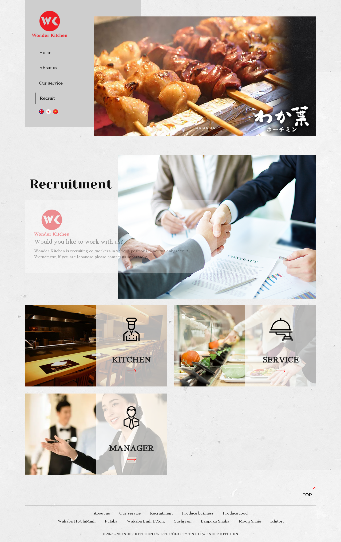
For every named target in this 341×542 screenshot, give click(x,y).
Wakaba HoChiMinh (76, 521)
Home (45, 53)
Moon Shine (250, 521)
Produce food (235, 513)
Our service (51, 83)
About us (48, 68)
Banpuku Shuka (215, 521)
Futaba (111, 521)
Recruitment (161, 513)
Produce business (198, 513)
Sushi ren (182, 521)
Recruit (47, 98)
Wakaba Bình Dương (146, 521)
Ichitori (277, 521)
